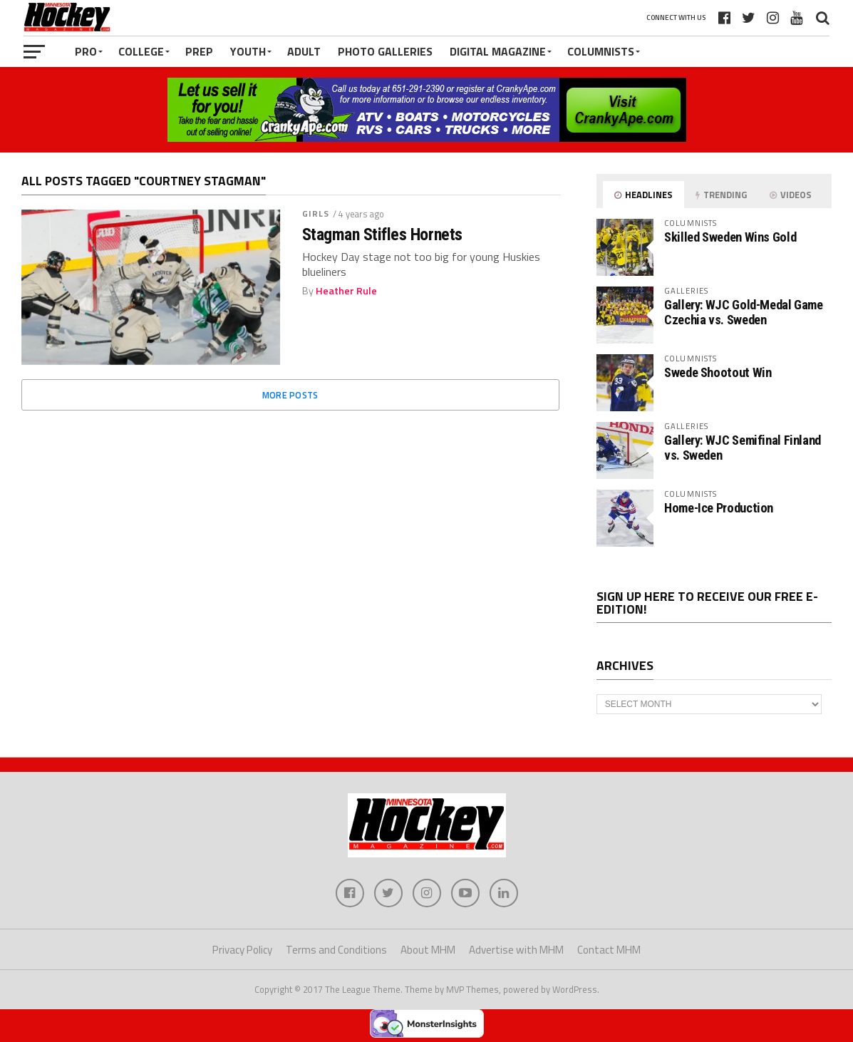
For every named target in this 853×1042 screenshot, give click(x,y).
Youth (248, 51)
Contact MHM (609, 950)
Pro (86, 51)
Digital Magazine (498, 51)
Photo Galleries (385, 51)
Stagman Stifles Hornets (382, 234)
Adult (304, 51)
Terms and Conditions (336, 950)
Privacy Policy (242, 950)
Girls (316, 213)
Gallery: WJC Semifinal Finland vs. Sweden (742, 447)
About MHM (427, 950)
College (141, 51)
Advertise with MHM (516, 950)
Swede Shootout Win (717, 372)
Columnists (600, 51)
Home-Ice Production (718, 507)
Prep (199, 51)
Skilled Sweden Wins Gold (730, 236)
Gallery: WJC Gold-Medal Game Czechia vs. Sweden (743, 311)
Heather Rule (346, 291)
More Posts (290, 395)
